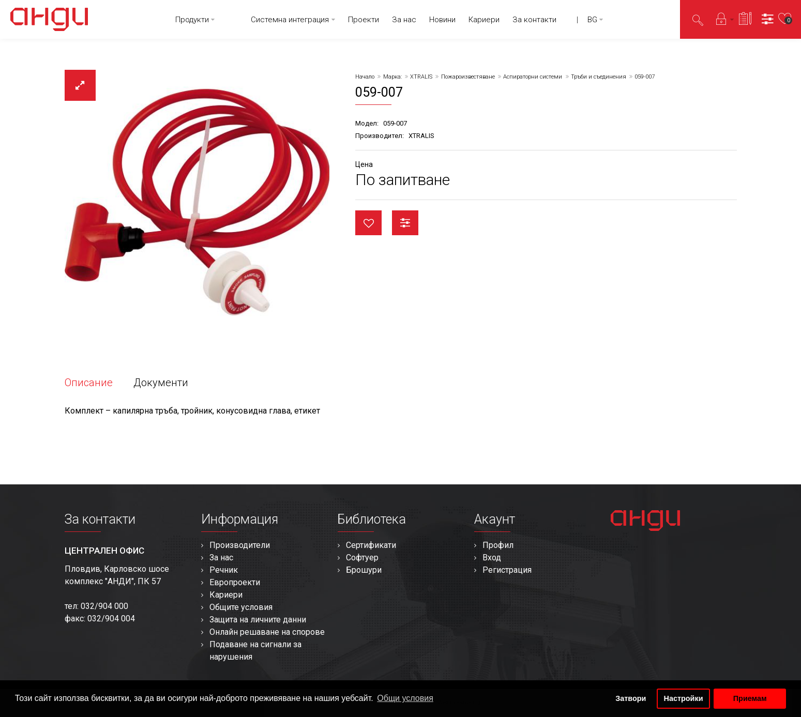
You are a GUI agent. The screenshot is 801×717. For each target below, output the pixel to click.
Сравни (405, 222)
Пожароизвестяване (468, 76)
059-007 (644, 76)
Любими (368, 222)
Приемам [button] (750, 698)
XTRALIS (421, 76)
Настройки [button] (683, 698)
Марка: (392, 76)
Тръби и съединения (598, 76)
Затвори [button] (630, 698)
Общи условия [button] (405, 698)
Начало (364, 76)
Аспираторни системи (532, 76)
